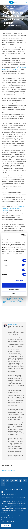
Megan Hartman (15, 304)
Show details (19, 280)
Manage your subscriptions (8, 494)
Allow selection (14, 289)
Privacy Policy (9, 506)
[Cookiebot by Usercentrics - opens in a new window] (20, 235)
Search (26, 2)
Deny (14, 293)
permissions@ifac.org (11, 508)
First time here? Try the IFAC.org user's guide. (13, 497)
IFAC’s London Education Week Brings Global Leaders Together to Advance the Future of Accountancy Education (13, 301)
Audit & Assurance (9, 9)
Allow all (14, 285)
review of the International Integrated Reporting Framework (13, 208)
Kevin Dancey (7, 25)
